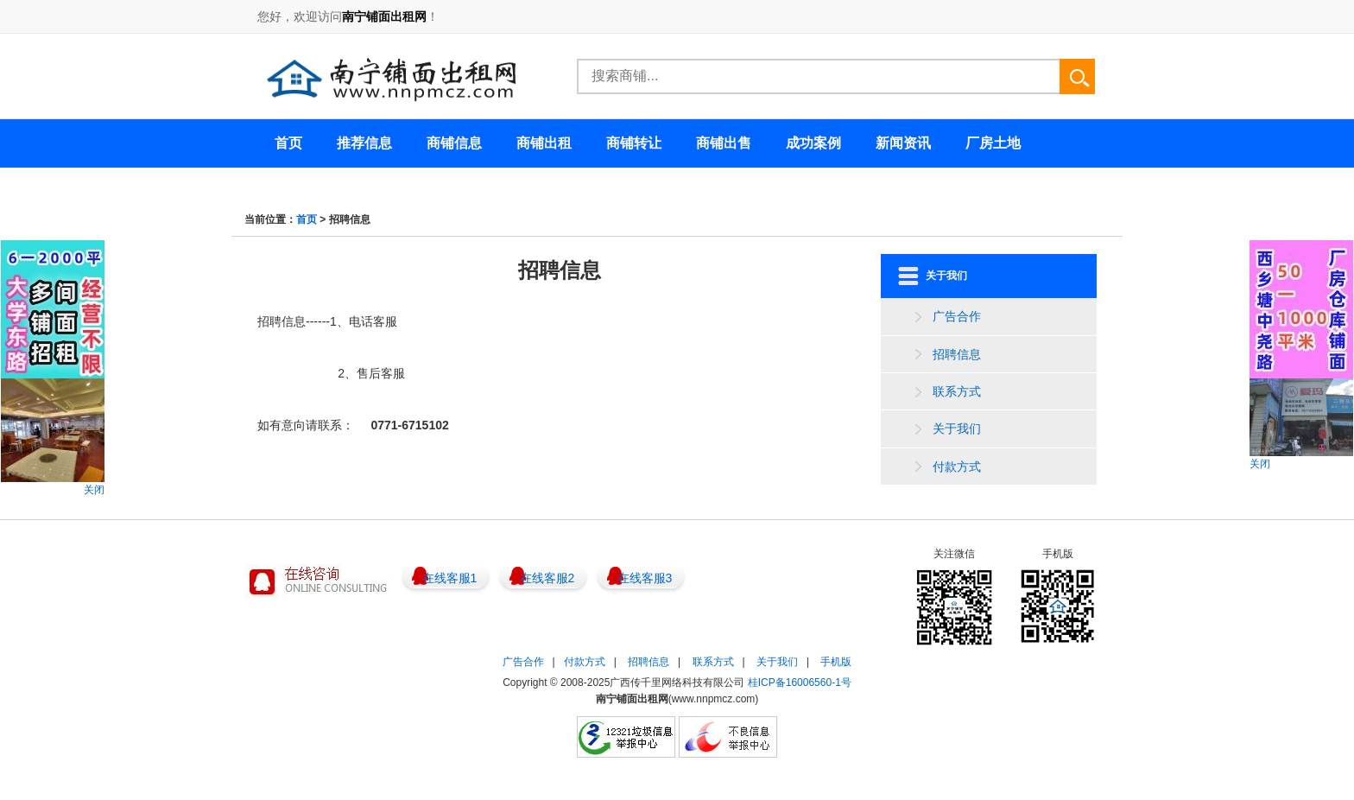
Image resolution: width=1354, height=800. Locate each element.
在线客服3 (645, 578)
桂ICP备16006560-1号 (799, 682)
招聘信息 (957, 354)
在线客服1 (450, 578)
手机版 (835, 662)
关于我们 (957, 428)
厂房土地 (993, 143)
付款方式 (957, 466)
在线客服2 (547, 578)
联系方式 (957, 391)
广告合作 (957, 316)
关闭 (94, 490)
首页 (306, 219)
